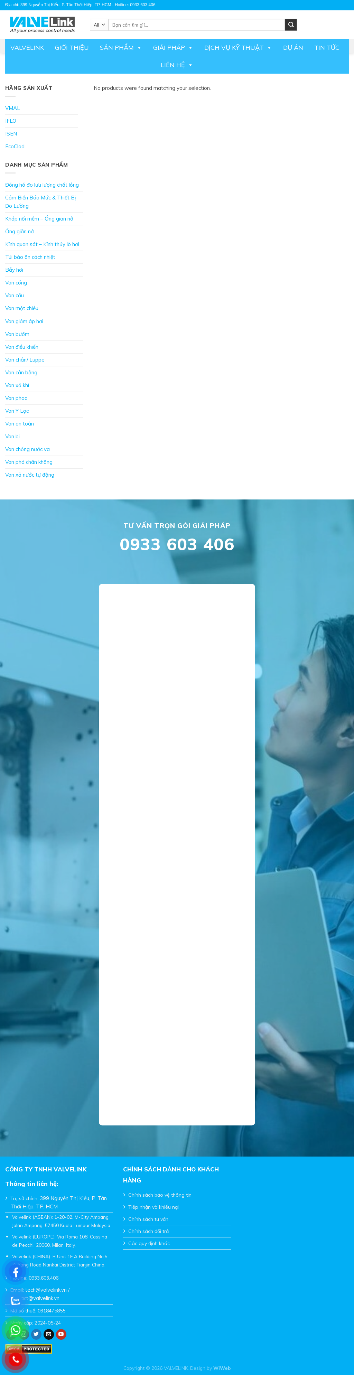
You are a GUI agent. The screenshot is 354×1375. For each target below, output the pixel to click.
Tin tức (326, 48)
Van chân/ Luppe (25, 359)
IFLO (10, 121)
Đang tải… (177, 850)
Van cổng (16, 282)
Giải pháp (173, 47)
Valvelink (27, 48)
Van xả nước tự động (29, 474)
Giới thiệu (72, 48)
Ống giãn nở (19, 231)
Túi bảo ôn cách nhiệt (30, 257)
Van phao (16, 398)
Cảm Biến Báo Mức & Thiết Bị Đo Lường (40, 201)
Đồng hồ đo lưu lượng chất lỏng (42, 184)
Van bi (12, 436)
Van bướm (17, 334)
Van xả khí (17, 385)
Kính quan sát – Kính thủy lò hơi (42, 244)
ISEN (11, 133)
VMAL (12, 108)
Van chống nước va (27, 449)
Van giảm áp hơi (24, 321)
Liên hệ (177, 65)
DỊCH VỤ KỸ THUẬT (238, 47)
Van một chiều (21, 308)
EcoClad (15, 146)
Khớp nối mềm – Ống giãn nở (39, 218)
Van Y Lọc (17, 411)
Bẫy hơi (14, 269)
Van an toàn (19, 423)
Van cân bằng (21, 372)
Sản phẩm (121, 47)
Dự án (293, 48)
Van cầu (14, 295)
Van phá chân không (29, 462)
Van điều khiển (21, 347)
